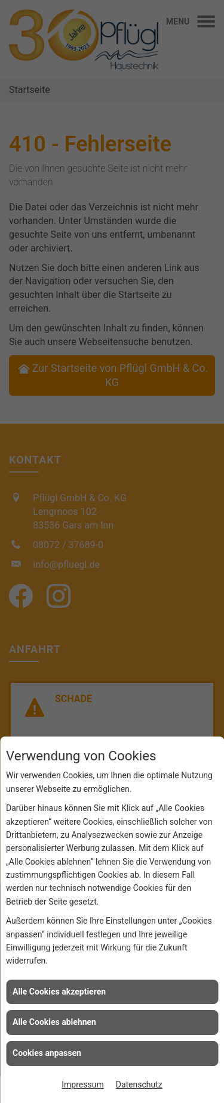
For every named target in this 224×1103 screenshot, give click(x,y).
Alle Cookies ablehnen (54, 1022)
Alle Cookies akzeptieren (59, 991)
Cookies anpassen (47, 1053)
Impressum (82, 1084)
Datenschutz (139, 1084)
